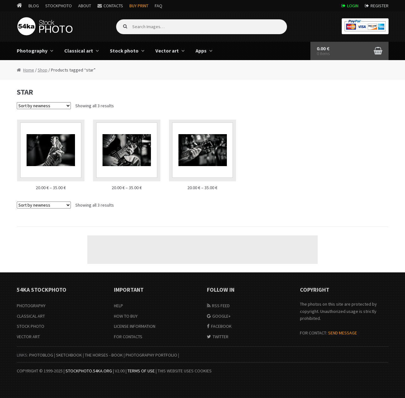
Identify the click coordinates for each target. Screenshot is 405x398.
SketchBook (69, 355)
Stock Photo (30, 326)
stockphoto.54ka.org (88, 371)
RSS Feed (221, 305)
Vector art (167, 50)
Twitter (220, 336)
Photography (32, 50)
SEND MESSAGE (342, 333)
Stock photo (124, 50)
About (84, 6)
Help (118, 305)
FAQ (158, 6)
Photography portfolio (151, 355)
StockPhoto (58, 6)
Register (380, 6)
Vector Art (28, 336)
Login (352, 6)
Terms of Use (141, 371)
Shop (42, 70)
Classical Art (31, 316)
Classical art (78, 50)
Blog (33, 6)
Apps (201, 50)
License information (134, 326)
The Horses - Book (104, 355)
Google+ (221, 316)
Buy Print (138, 6)
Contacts (113, 6)
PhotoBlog (41, 355)
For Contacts (128, 336)
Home (28, 70)
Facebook (221, 326)
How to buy (126, 316)
